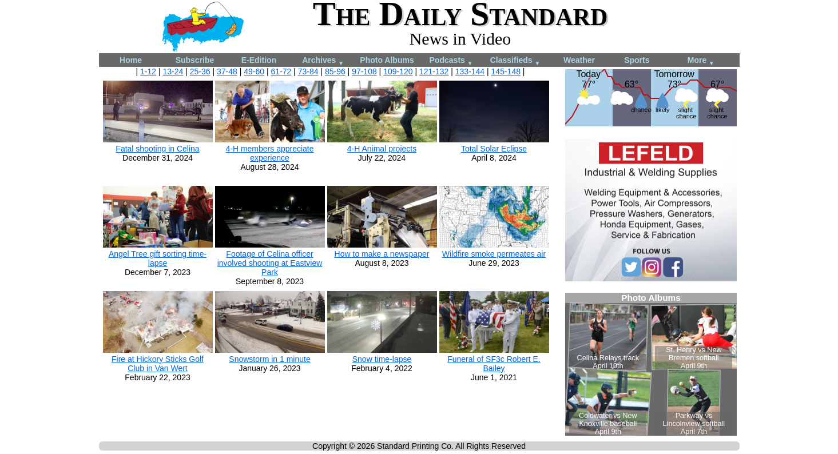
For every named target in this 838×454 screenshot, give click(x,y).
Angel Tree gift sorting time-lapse (157, 258)
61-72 (281, 71)
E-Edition (258, 60)
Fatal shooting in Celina (157, 148)
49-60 (254, 71)
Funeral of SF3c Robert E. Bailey (494, 364)
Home (131, 60)
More (701, 60)
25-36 (200, 71)
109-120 (397, 71)
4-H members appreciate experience (269, 153)
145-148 (506, 71)
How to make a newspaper (382, 253)
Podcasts (451, 60)
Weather (579, 60)
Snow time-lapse (382, 359)
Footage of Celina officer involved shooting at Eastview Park (270, 263)
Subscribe (195, 60)
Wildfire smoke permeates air (494, 253)
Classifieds (515, 60)
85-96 (335, 71)
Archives (323, 60)
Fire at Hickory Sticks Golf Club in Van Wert (158, 364)
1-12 (148, 71)
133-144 (469, 71)
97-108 (364, 71)
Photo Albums (387, 60)
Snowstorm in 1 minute (269, 359)
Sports (636, 60)
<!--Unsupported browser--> (651, 364)
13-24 (172, 71)
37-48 (227, 71)
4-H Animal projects (381, 148)
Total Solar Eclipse (494, 148)
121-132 (433, 71)
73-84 (308, 71)
